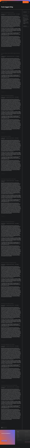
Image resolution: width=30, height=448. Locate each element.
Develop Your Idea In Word (7, 303)
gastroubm (9, 56)
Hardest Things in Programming (8, 262)
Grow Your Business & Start (7, 12)
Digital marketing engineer (7, 95)
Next (4, 427)
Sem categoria (17, 56)
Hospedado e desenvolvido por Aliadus (15, 447)
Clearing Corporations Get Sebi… (8, 179)
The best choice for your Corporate (9, 385)
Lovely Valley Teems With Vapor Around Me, (26, 19)
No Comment (12, 56)
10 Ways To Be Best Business (7, 221)
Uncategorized (3, 14)
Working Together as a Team (8, 344)
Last (5, 427)
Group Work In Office (6, 136)
